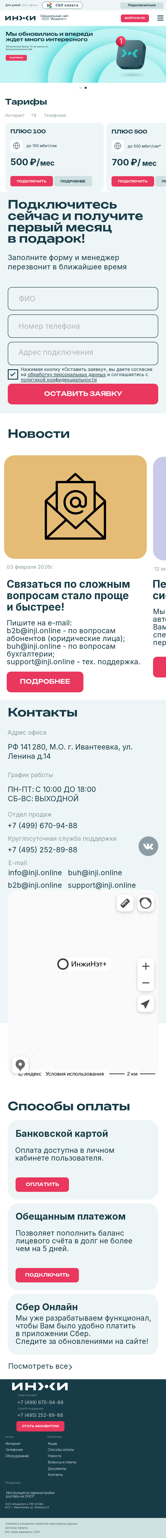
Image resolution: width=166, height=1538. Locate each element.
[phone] (83, 326)
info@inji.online (35, 872)
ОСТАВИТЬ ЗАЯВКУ (83, 394)
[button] (62, 5)
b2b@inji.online (34, 630)
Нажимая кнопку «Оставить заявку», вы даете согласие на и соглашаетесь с (86, 374)
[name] (83, 298)
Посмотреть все (38, 1366)
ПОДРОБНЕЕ (73, 181)
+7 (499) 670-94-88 (42, 825)
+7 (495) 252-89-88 (42, 849)
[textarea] (83, 353)
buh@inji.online (34, 646)
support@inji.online (41, 661)
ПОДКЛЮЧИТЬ (31, 181)
